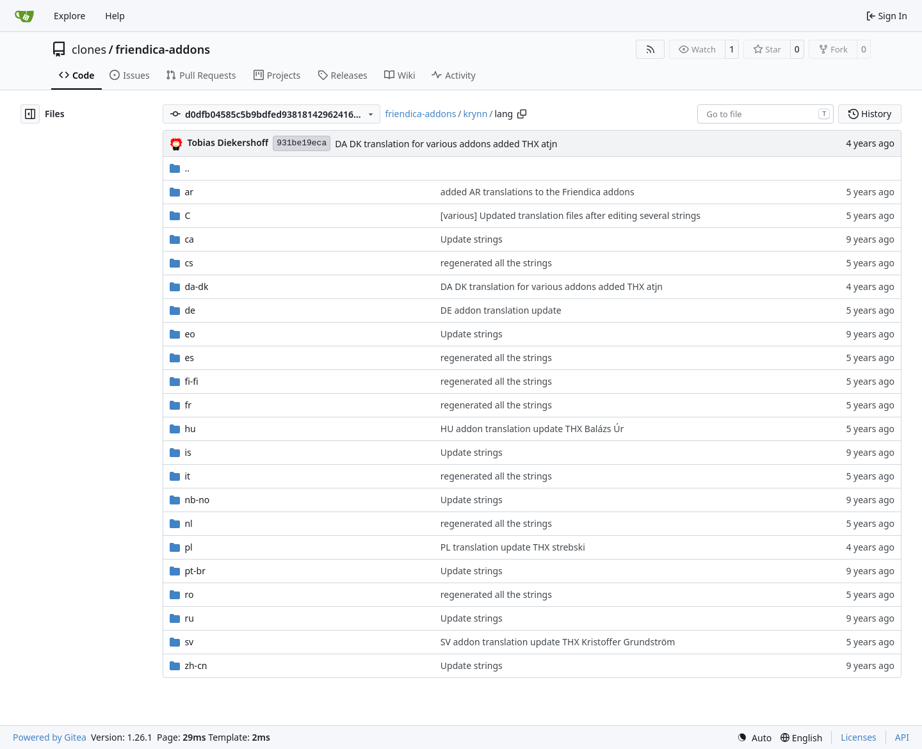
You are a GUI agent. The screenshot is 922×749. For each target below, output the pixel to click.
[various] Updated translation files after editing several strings (570, 215)
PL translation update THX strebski (513, 547)
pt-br (195, 571)
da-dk (196, 286)
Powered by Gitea (49, 737)
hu (189, 429)
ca (189, 239)
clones (89, 49)
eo (189, 334)
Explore (69, 16)
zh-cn (195, 665)
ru (188, 618)
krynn (476, 114)
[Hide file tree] (30, 114)
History (869, 114)
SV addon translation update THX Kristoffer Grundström (558, 642)
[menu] (754, 738)
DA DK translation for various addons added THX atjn (446, 144)
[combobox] (765, 114)
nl (188, 523)
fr (187, 405)
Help (115, 16)
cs (188, 263)
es (189, 357)
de (189, 310)
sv (188, 642)
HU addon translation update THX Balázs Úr (532, 429)
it (187, 476)
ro (188, 594)
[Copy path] (521, 113)
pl (188, 547)
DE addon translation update (501, 310)
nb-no (196, 500)
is (187, 452)
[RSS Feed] (650, 49)
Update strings (472, 239)
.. (180, 168)
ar (188, 192)
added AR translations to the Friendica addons (538, 192)
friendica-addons (162, 49)
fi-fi (191, 381)
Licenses (859, 737)
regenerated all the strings (496, 263)
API (902, 737)
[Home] (24, 16)
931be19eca (302, 143)
